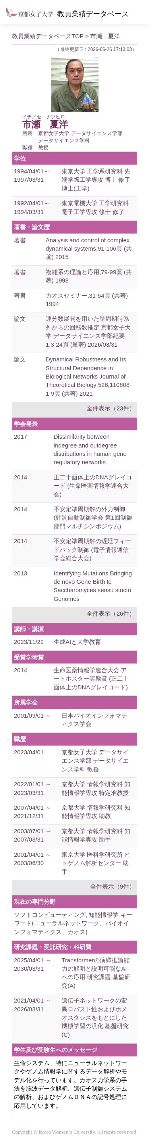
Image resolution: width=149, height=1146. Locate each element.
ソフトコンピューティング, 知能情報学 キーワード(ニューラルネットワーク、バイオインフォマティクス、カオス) (73, 923)
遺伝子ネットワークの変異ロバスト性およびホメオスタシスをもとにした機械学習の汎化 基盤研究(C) (95, 1017)
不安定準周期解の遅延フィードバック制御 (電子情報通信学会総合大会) (92, 549)
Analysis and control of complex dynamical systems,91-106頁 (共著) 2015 (89, 249)
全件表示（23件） (111, 408)
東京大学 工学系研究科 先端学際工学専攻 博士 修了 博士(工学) (96, 180)
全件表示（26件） (111, 613)
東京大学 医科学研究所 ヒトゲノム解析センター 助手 (96, 863)
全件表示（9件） (112, 886)
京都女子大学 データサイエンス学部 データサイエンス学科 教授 (95, 761)
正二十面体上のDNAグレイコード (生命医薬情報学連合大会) (93, 486)
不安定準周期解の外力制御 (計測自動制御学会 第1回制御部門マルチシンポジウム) (93, 518)
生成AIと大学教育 (77, 641)
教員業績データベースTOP (47, 36)
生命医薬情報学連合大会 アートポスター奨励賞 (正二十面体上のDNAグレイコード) (91, 679)
